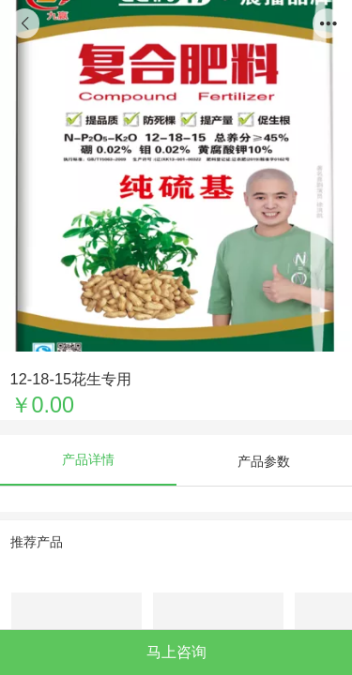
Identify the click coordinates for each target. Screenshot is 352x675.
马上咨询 (176, 651)
